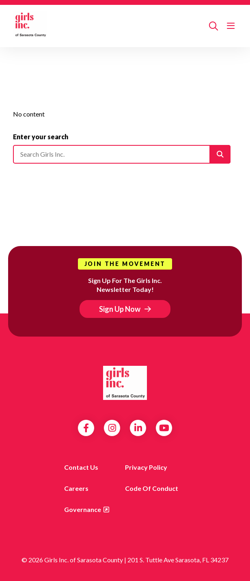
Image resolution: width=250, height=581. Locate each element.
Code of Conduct (151, 488)
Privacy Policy (146, 467)
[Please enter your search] (122, 154)
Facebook (86, 428)
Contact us (81, 467)
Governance (82, 509)
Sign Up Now (119, 309)
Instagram (112, 428)
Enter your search (40, 136)
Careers (76, 488)
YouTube (164, 428)
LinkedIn (138, 428)
